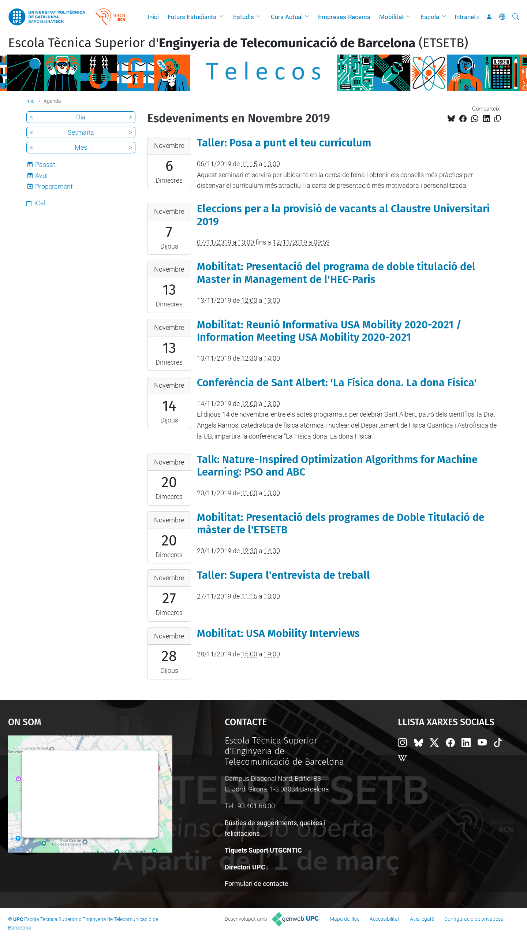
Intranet (465, 17)
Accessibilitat (385, 919)
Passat (45, 164)
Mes (81, 147)
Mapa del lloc (344, 919)
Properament (54, 186)
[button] (222, 16)
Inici (153, 17)
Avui (41, 175)
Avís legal (420, 919)
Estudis (243, 17)
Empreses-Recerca (344, 17)
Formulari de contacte (256, 883)
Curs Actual (287, 17)
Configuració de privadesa (474, 919)
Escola (430, 17)
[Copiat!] (497, 119)
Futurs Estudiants (192, 17)
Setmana (81, 132)
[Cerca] (515, 16)
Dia (81, 117)
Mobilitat (391, 17)
